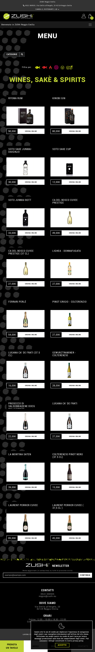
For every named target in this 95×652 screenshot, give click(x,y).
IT (57, 9)
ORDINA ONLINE (31, 131)
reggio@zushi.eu (47, 596)
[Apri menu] (90, 24)
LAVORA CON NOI (29, 634)
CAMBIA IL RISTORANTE (45, 9)
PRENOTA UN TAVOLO (12, 646)
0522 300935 (30, 5)
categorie (12, 54)
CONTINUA (85, 575)
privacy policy (78, 650)
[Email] (41, 575)
